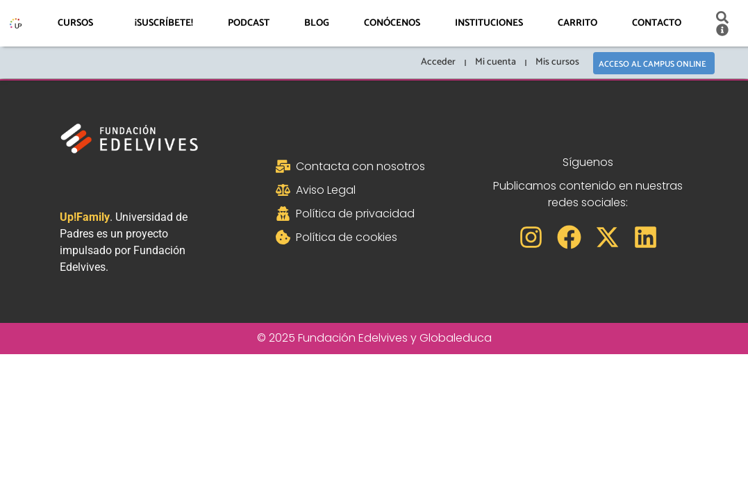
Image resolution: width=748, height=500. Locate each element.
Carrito (577, 23)
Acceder (436, 62)
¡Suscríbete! (164, 23)
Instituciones (489, 23)
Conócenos (392, 23)
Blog (316, 23)
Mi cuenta (494, 62)
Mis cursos (556, 62)
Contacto (656, 23)
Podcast (248, 23)
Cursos (79, 23)
